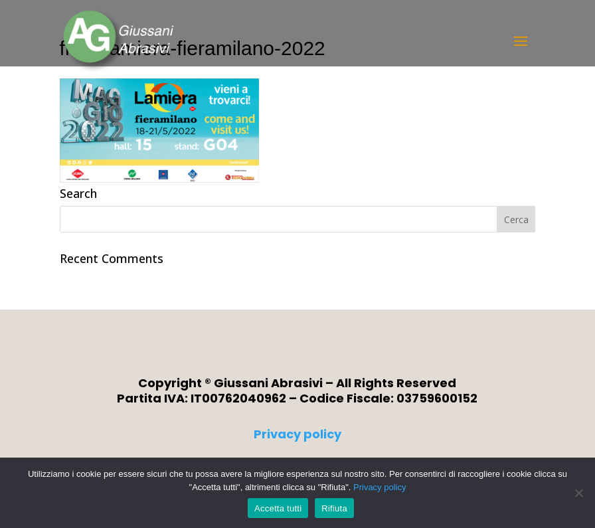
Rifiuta (334, 508)
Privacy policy (297, 434)
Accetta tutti (277, 508)
